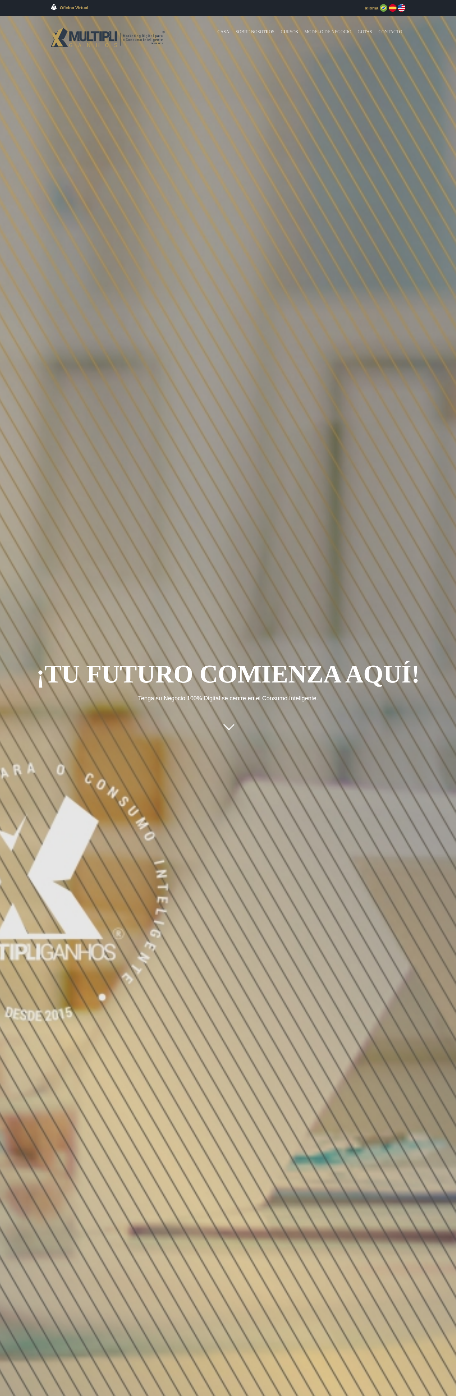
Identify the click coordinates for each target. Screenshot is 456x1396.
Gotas (365, 31)
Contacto (390, 31)
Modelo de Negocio (328, 31)
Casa (223, 31)
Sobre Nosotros (255, 31)
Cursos (289, 31)
